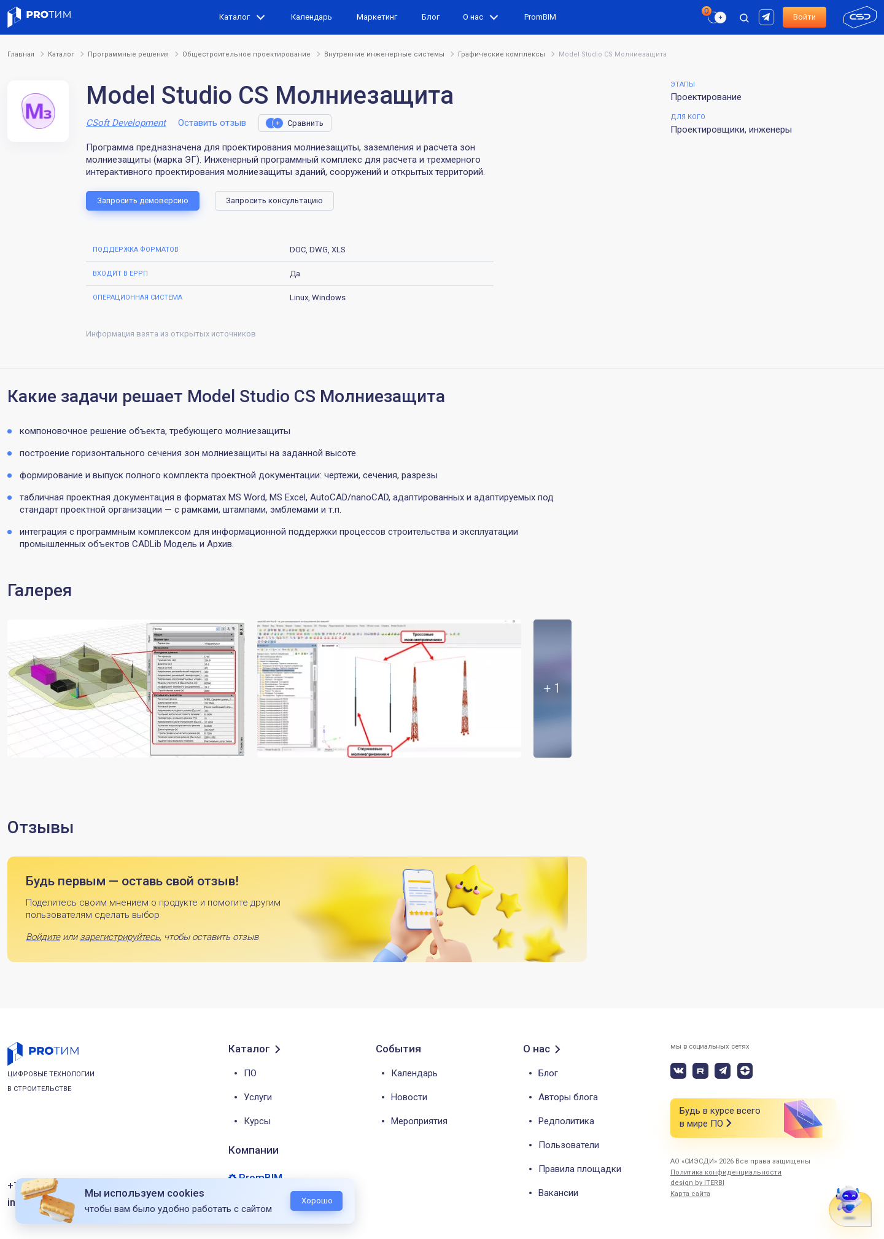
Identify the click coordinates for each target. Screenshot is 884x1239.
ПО (250, 1073)
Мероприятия (419, 1121)
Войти (804, 16)
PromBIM (540, 16)
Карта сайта (690, 1194)
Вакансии (558, 1192)
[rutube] (768, 16)
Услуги (258, 1097)
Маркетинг (377, 16)
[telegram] (723, 1071)
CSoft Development (126, 122)
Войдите (43, 936)
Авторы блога (568, 1097)
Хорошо (317, 1200)
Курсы (257, 1121)
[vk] (678, 1071)
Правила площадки (579, 1169)
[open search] (744, 17)
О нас (473, 16)
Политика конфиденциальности (725, 1172)
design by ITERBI (697, 1183)
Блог (431, 16)
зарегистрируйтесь (120, 936)
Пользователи (568, 1145)
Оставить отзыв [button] (212, 122)
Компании (253, 1150)
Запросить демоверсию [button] (142, 200)
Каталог (234, 16)
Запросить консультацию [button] (274, 200)
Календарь (311, 16)
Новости (409, 1097)
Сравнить (305, 123)
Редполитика (566, 1121)
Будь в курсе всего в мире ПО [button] (720, 1117)
